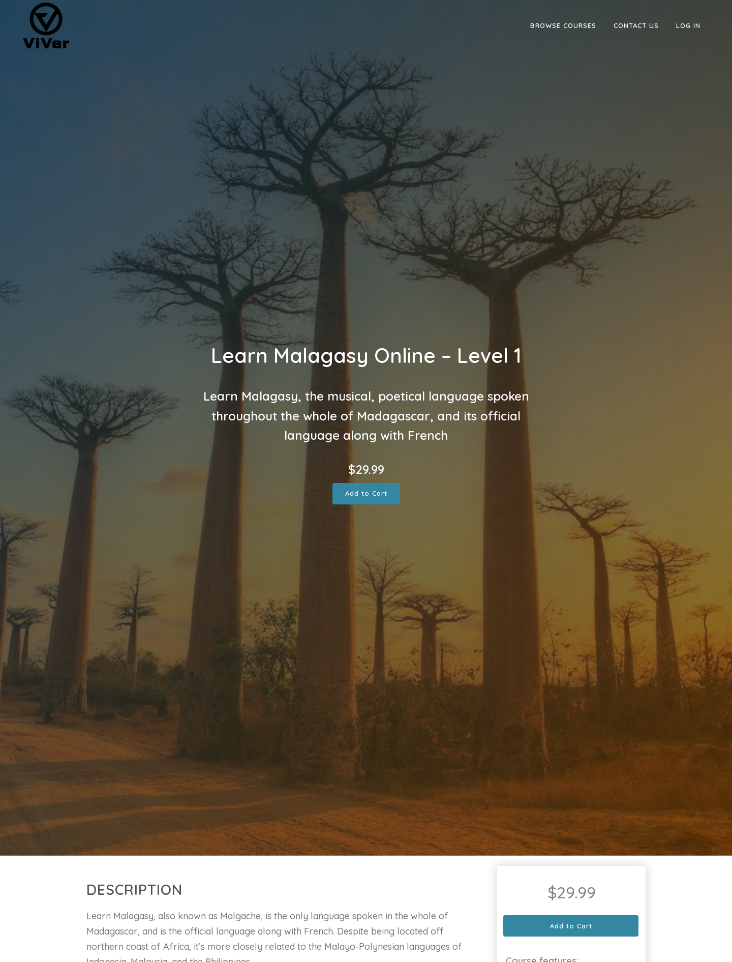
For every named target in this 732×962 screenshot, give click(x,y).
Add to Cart (366, 493)
